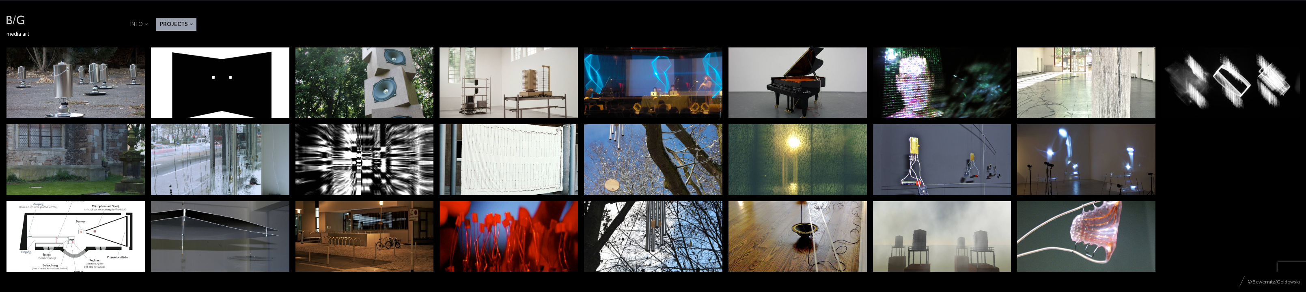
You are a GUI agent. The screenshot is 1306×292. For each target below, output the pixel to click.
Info (136, 24)
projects (174, 24)
